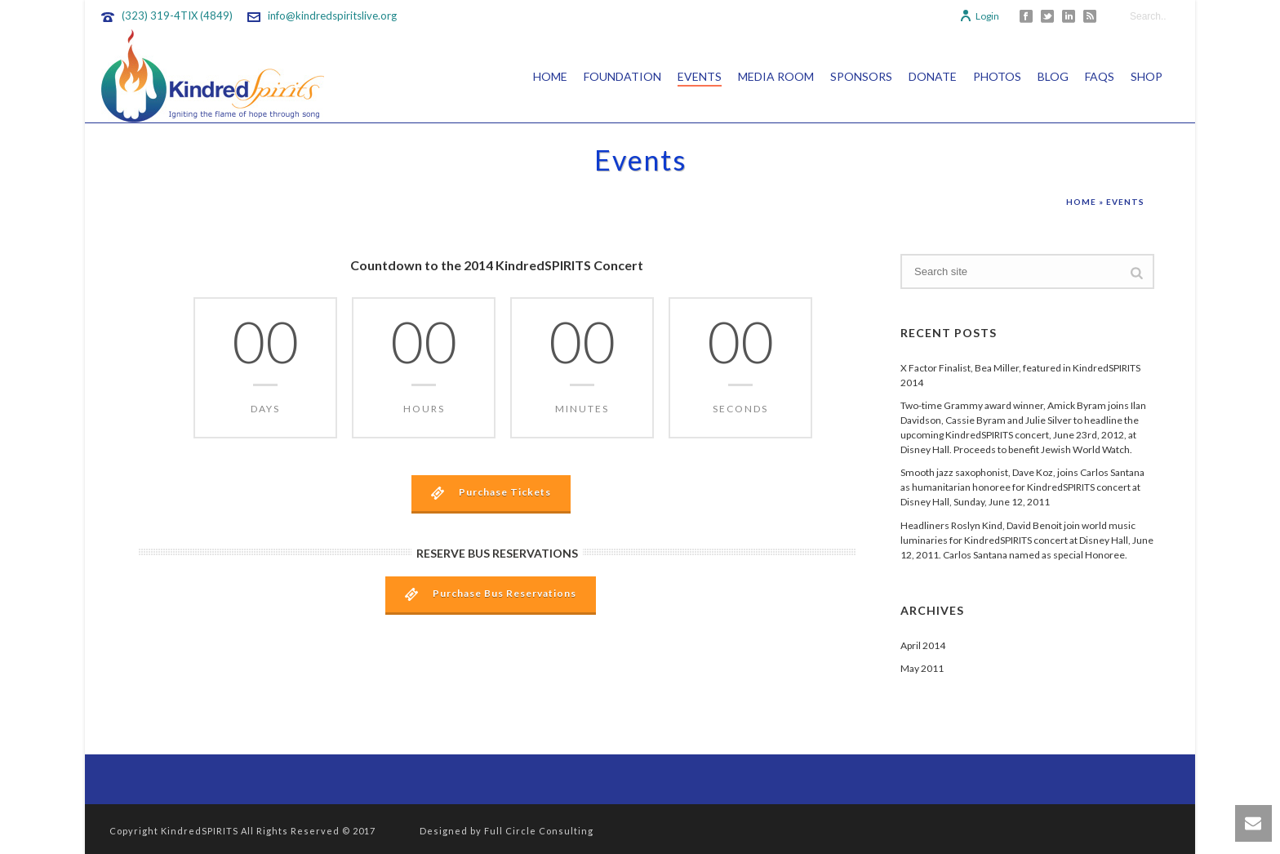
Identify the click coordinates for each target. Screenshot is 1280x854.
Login (979, 16)
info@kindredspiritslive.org (332, 15)
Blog (1053, 76)
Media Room (776, 76)
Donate (933, 76)
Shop (1146, 76)
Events (700, 76)
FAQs (1099, 76)
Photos (997, 76)
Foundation (622, 76)
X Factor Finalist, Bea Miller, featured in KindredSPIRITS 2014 (1020, 375)
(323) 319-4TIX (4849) (177, 15)
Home (550, 76)
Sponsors (861, 76)
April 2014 (922, 645)
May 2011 (922, 668)
